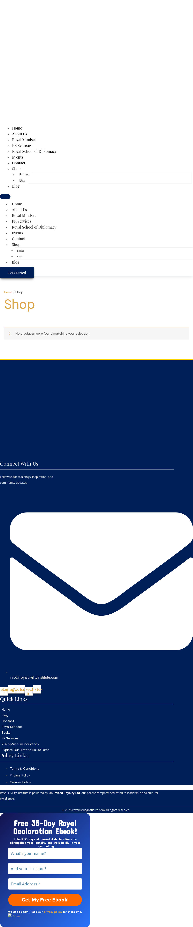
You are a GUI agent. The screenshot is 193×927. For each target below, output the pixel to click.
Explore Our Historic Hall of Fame (26, 750)
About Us (19, 209)
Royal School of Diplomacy (34, 151)
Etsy (22, 180)
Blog (16, 186)
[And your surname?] (45, 868)
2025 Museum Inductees (20, 744)
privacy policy (53, 911)
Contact (18, 238)
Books (24, 174)
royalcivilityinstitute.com (88, 810)
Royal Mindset (24, 215)
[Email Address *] (45, 883)
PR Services (21, 221)
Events (17, 232)
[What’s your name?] (45, 853)
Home (17, 203)
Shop (16, 168)
